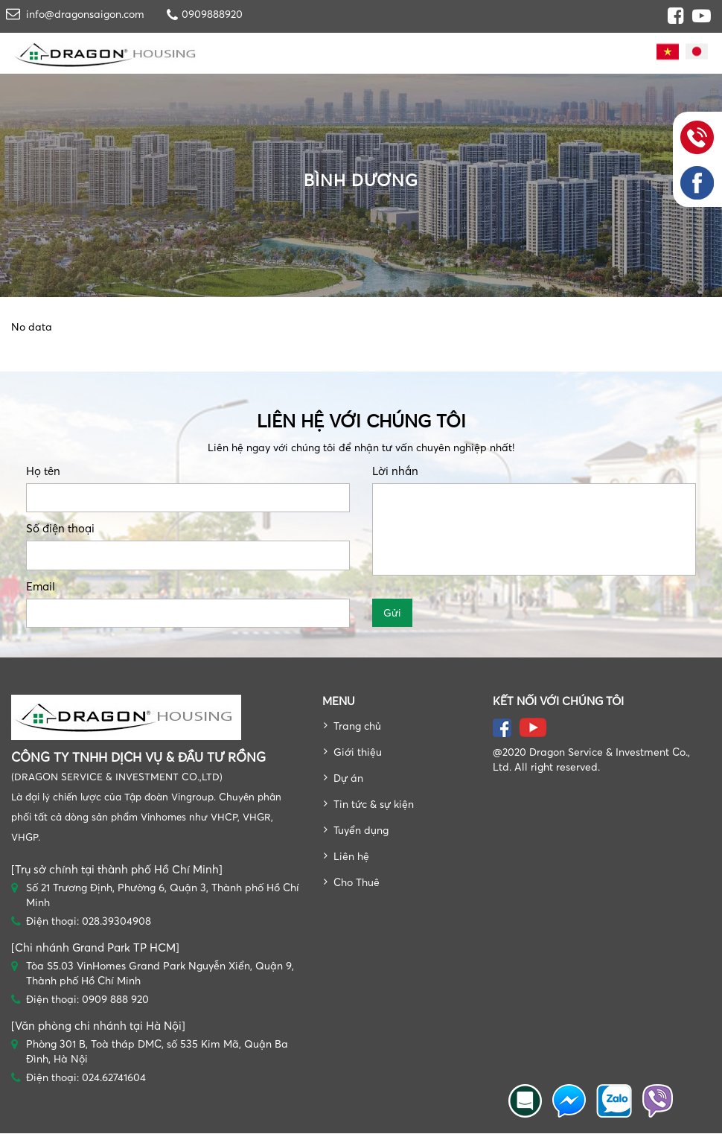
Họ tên (43, 470)
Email (40, 586)
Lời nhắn (395, 470)
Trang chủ (357, 725)
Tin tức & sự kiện (373, 803)
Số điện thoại (60, 528)
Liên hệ (351, 856)
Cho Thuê (356, 882)
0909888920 (212, 13)
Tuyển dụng (361, 830)
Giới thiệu (357, 751)
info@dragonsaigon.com (85, 13)
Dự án (348, 777)
